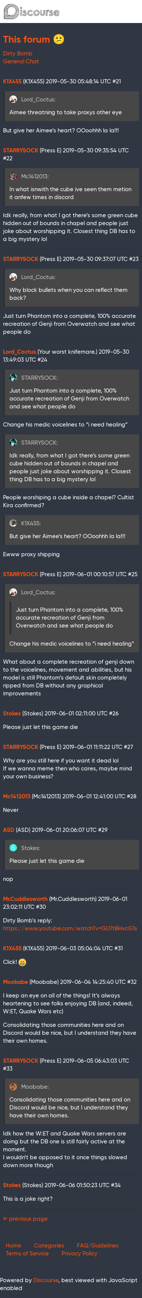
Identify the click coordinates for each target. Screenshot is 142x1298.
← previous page (25, 1219)
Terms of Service (27, 1254)
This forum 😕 (34, 40)
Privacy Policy (79, 1254)
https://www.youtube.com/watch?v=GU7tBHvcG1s (70, 928)
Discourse (45, 1280)
